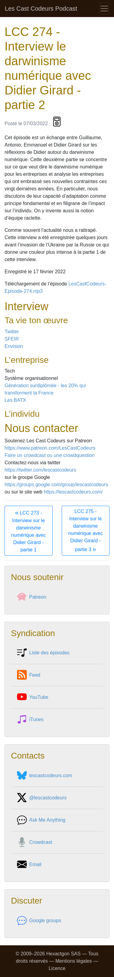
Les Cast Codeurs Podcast (41, 8)
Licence (57, 968)
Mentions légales (73, 961)
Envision (14, 346)
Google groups (39, 920)
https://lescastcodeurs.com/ (73, 491)
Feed (28, 675)
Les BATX (15, 400)
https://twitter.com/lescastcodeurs (40, 470)
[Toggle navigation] (104, 8)
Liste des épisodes (43, 653)
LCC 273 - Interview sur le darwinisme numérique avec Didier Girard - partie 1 (28, 530)
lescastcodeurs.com (44, 775)
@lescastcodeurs (42, 798)
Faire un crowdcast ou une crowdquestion (50, 455)
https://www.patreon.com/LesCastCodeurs (50, 448)
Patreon (31, 597)
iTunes (30, 719)
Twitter (12, 331)
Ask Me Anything (41, 820)
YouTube (32, 697)
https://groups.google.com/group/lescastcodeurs (56, 484)
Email (29, 864)
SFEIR (12, 339)
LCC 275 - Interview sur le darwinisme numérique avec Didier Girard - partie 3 (85, 530)
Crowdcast (34, 842)
